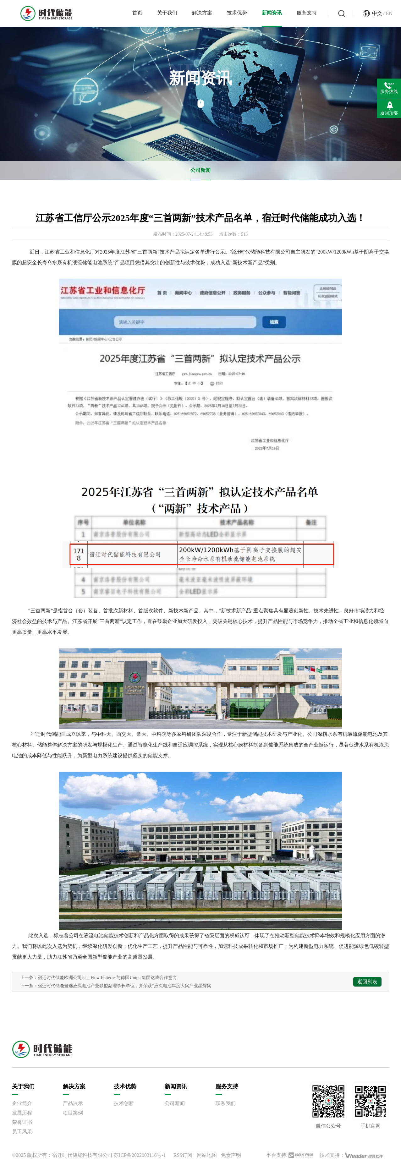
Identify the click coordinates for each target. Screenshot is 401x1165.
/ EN (388, 13)
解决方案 (202, 12)
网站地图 (207, 1155)
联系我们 (226, 1103)
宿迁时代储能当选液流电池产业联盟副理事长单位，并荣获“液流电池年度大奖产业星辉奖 (124, 985)
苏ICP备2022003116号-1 (140, 1155)
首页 (137, 12)
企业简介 (22, 1103)
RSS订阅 (182, 1155)
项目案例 (73, 1112)
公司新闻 (200, 170)
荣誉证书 (22, 1122)
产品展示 (73, 1103)
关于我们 (167, 12)
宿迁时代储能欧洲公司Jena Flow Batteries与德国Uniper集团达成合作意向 (107, 977)
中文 (377, 13)
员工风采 (22, 1131)
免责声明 (231, 1155)
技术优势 (237, 12)
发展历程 (22, 1112)
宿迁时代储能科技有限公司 (82, 1155)
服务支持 (307, 12)
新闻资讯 (272, 12)
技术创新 (124, 1103)
